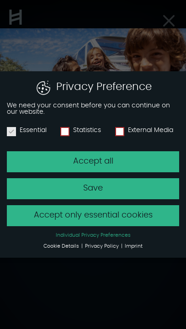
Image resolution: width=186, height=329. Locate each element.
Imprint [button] (134, 246)
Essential (27, 130)
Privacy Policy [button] (102, 246)
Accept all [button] (93, 161)
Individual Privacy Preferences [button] (93, 235)
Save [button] (93, 188)
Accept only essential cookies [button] (93, 215)
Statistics (80, 130)
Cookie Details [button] (61, 246)
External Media (144, 130)
